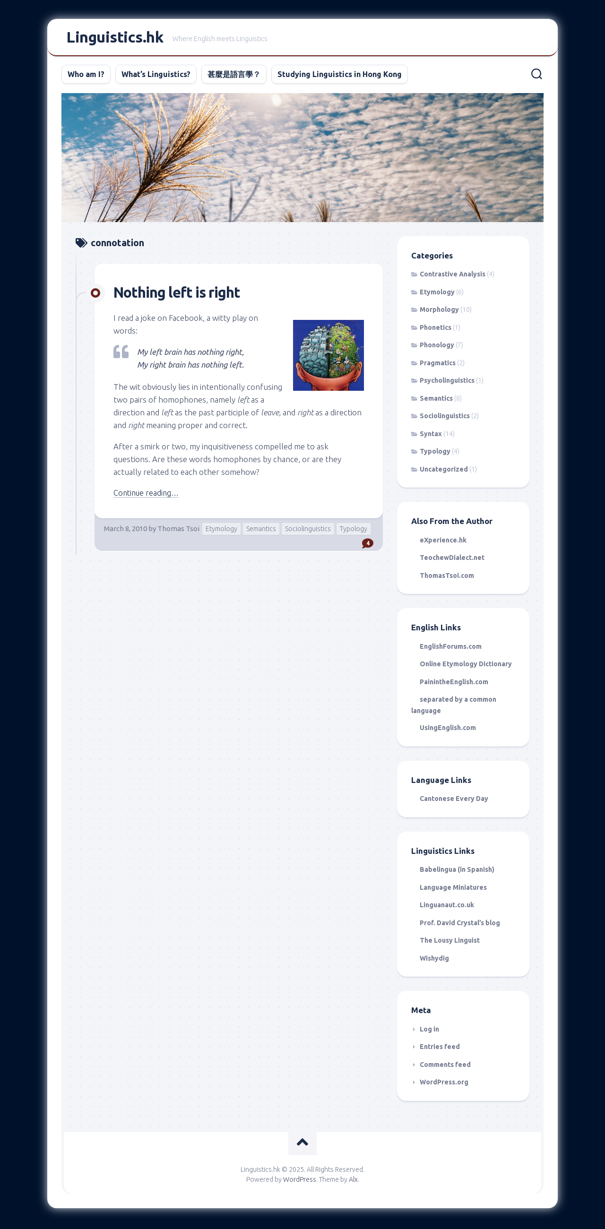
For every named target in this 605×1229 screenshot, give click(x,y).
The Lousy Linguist (450, 942)
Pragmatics (438, 365)
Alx (353, 1181)
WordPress (299, 1181)
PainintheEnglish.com (454, 684)
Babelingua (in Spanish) (457, 871)
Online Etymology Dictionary (466, 666)
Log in (429, 1031)
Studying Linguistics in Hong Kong (339, 76)
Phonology (437, 347)
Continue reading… (147, 494)
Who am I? (86, 76)
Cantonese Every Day (454, 800)
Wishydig (434, 960)
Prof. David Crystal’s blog (460, 924)
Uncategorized (444, 471)
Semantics (261, 530)
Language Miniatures (453, 889)
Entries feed (440, 1048)
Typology (353, 530)
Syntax (431, 435)
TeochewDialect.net (452, 559)
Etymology (221, 530)
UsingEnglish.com (448, 729)
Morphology (439, 311)
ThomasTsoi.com (447, 577)
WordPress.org (444, 1084)
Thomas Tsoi (178, 530)
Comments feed (445, 1066)
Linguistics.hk (114, 38)
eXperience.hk (443, 542)
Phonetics (435, 329)
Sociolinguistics (308, 530)
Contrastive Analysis (452, 276)
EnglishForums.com (451, 648)
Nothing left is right (180, 293)
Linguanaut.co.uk (447, 907)
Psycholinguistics (447, 382)
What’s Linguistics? (155, 76)
